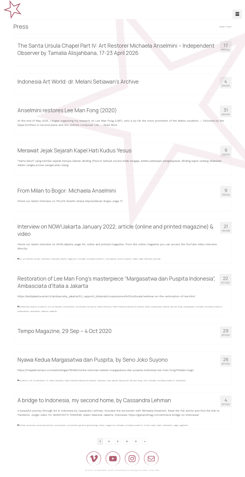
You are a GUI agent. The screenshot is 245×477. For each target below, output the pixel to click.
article (37, 259)
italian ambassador (153, 307)
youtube (156, 259)
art (20, 259)
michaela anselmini (96, 259)
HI (47, 380)
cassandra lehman (45, 425)
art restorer (28, 259)
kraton (102, 425)
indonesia (45, 259)
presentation (23, 311)
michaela (82, 259)
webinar (44, 311)
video (135, 259)
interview (55, 259)
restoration (35, 311)
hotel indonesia (104, 307)
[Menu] (237, 14)
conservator (81, 307)
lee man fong (176, 307)
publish (127, 259)
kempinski (124, 380)
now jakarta (111, 259)
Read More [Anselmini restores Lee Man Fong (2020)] (110, 125)
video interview (145, 259)
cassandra (30, 425)
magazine (72, 259)
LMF (145, 380)
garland (82, 425)
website (53, 311)
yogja (176, 425)
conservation (69, 307)
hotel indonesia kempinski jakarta (128, 307)
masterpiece (188, 307)
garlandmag (92, 425)
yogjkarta (184, 425)
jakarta (63, 259)
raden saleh (156, 425)
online (120, 259)
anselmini (42, 307)
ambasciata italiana (28, 307)
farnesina (91, 307)
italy (109, 380)
